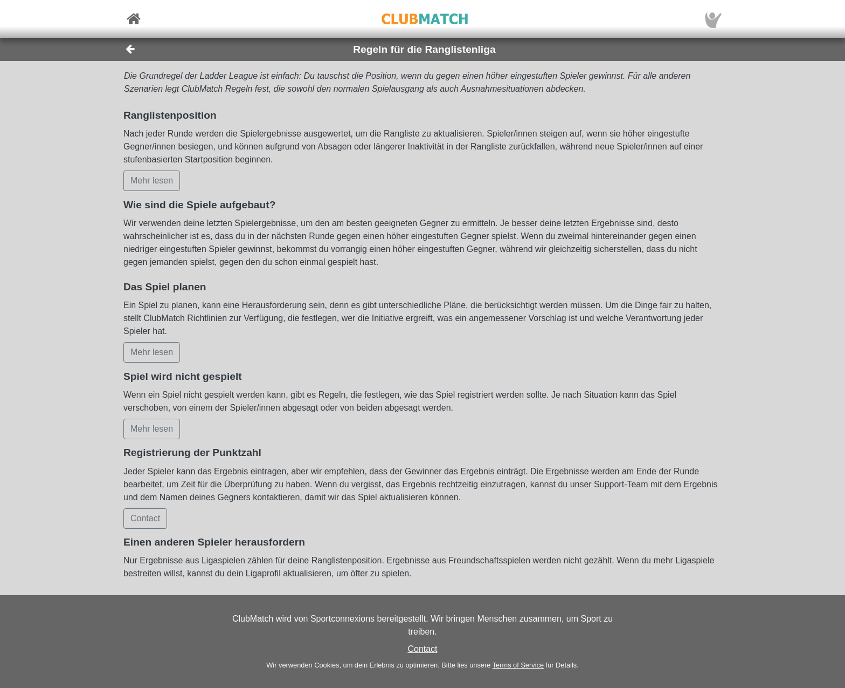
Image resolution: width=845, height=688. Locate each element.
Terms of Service (518, 665)
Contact (422, 648)
